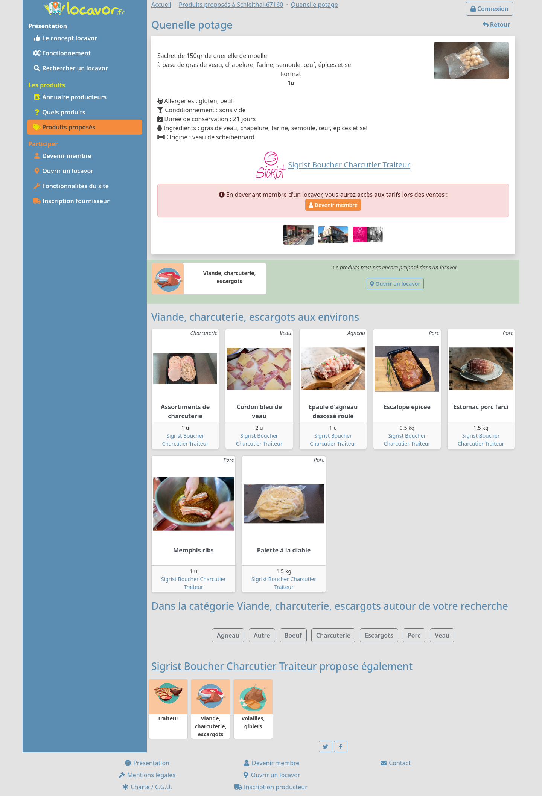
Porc (414, 635)
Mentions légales (146, 775)
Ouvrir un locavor (63, 171)
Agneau (228, 635)
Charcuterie (333, 635)
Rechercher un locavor (70, 68)
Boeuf (293, 635)
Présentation (146, 763)
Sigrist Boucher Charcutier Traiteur (234, 666)
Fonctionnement (62, 53)
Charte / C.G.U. (147, 787)
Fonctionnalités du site (71, 186)
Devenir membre (62, 156)
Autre (262, 635)
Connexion (489, 9)
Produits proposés (64, 127)
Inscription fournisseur (71, 201)
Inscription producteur (271, 787)
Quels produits (59, 112)
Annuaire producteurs (70, 97)
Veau (442, 635)
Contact (395, 763)
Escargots (379, 635)
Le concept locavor (65, 38)
